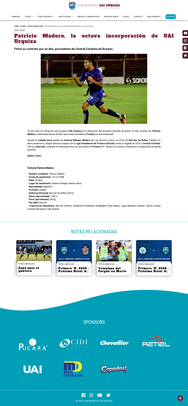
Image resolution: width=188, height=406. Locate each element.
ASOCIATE (171, 17)
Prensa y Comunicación (88, 17)
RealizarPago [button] (154, 17)
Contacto (138, 17)
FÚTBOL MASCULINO (35, 26)
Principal (16, 17)
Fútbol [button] (28, 17)
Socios (126, 17)
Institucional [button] (65, 17)
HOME (16, 26)
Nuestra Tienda (111, 17)
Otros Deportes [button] (45, 17)
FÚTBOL (23, 26)
